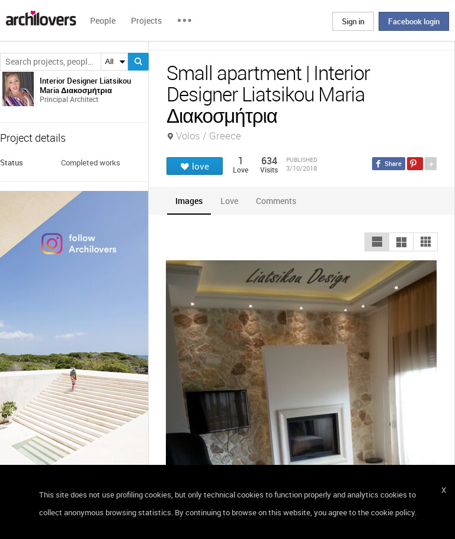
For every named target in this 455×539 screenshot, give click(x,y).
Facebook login (414, 21)
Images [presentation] (189, 200)
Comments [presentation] (279, 200)
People (103, 20)
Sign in (353, 21)
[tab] (189, 201)
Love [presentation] (229, 200)
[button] (376, 241)
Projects (146, 20)
